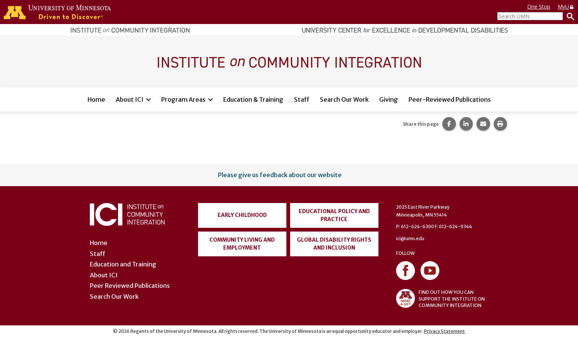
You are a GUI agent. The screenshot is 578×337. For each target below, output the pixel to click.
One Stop (538, 6)
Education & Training (253, 99)
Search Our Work (344, 99)
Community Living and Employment (242, 243)
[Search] (568, 16)
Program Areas (183, 99)
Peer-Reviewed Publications (450, 99)
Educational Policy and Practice (334, 215)
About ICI (130, 99)
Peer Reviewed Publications (130, 285)
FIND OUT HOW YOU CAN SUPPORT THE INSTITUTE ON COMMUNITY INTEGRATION (440, 298)
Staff (301, 99)
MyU (566, 6)
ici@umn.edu (410, 238)
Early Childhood (242, 215)
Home (96, 99)
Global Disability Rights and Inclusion (334, 243)
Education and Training (123, 264)
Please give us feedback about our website (280, 175)
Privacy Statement (444, 331)
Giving (388, 99)
